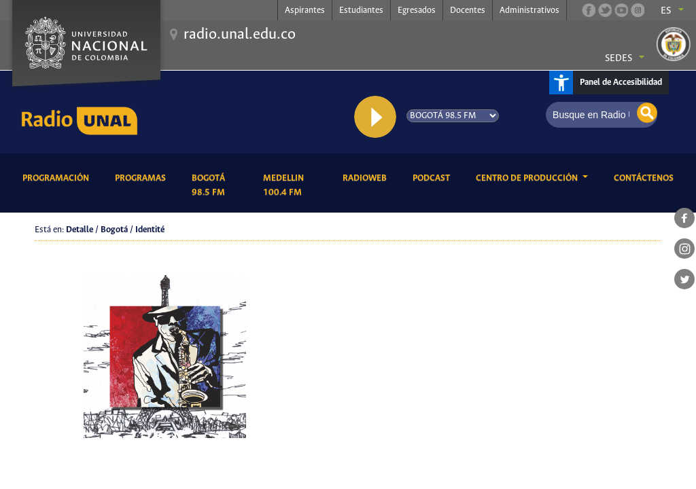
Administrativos (529, 10)
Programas (143, 177)
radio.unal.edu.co (240, 34)
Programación (58, 177)
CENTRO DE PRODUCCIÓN (528, 178)
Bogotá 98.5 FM (217, 185)
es (666, 10)
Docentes (467, 10)
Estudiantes (361, 10)
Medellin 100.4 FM (292, 185)
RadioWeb (367, 177)
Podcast (434, 177)
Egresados (417, 10)
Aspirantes (305, 10)
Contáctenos (646, 177)
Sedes (618, 58)
